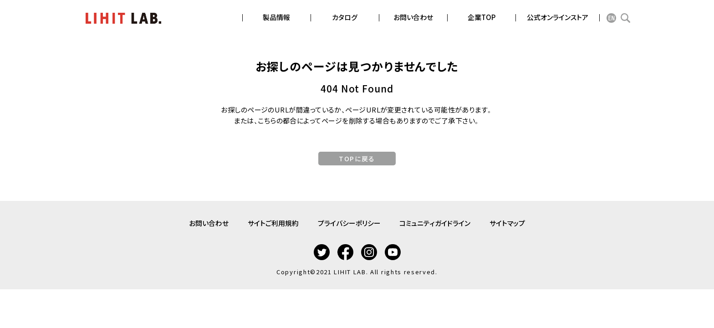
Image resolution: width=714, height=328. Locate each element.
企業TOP (481, 17)
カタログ (344, 17)
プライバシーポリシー (349, 222)
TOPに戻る (357, 158)
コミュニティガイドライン (438, 222)
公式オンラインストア (557, 17)
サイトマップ (513, 222)
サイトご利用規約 (270, 222)
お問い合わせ (203, 222)
